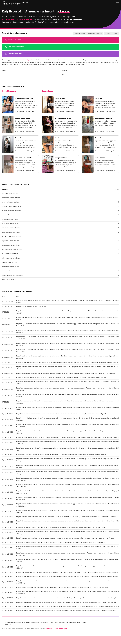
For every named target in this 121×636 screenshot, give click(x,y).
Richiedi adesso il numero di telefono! (17, 19)
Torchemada (11, 3)
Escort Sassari (48, 91)
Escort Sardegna (9, 91)
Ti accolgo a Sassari (29, 60)
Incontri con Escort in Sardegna (56, 628)
